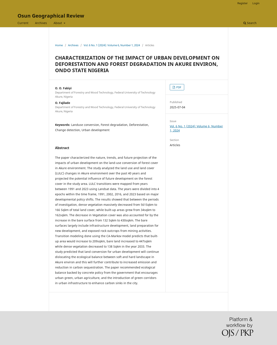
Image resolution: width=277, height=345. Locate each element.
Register (242, 3)
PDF (178, 87)
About (58, 23)
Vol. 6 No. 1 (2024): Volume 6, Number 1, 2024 (112, 45)
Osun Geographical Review (51, 15)
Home (59, 45)
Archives (41, 23)
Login (255, 3)
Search (250, 23)
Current (23, 23)
